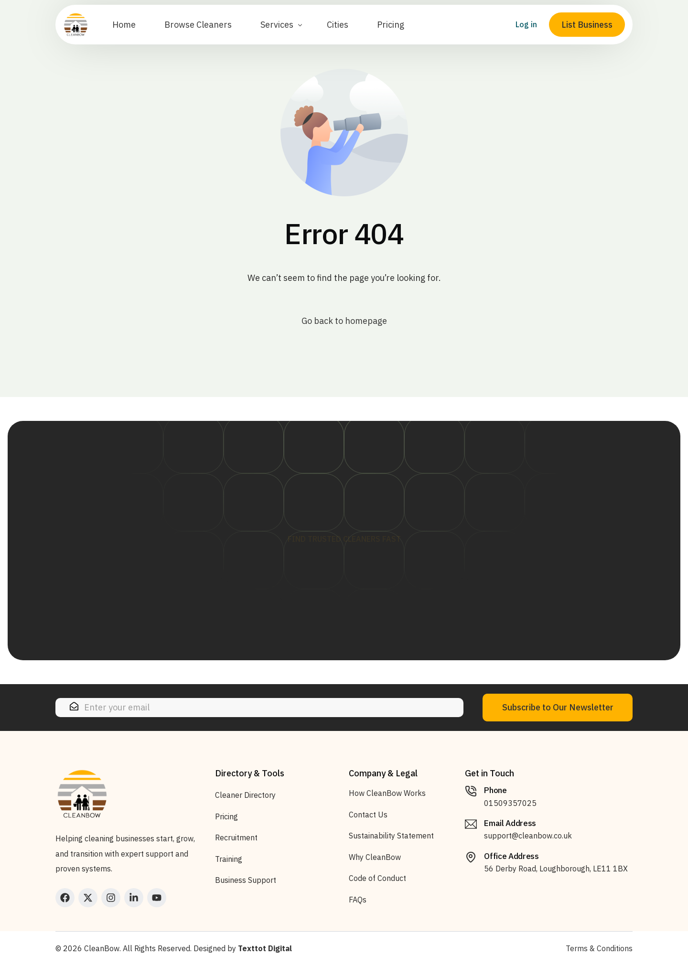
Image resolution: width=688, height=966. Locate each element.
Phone (495, 790)
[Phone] (471, 791)
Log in (521, 34)
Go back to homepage (344, 320)
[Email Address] (471, 824)
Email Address (510, 823)
